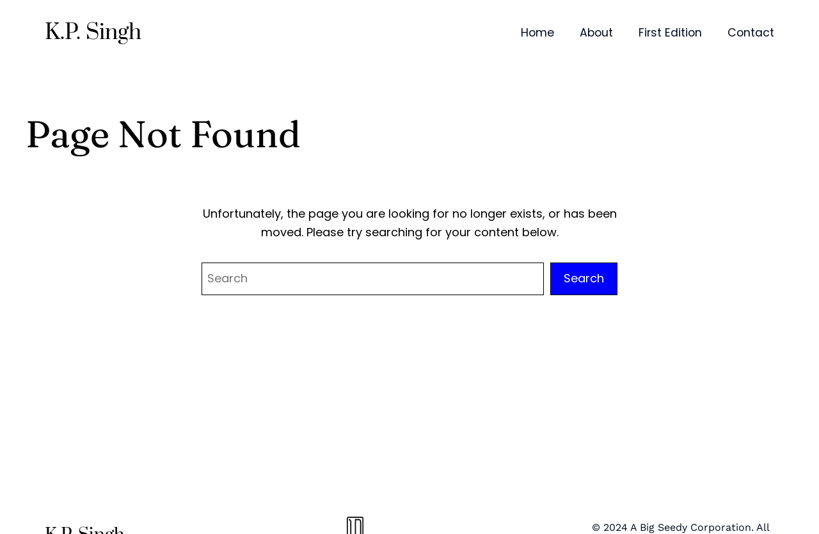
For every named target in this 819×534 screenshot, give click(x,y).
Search (584, 278)
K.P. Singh (93, 33)
